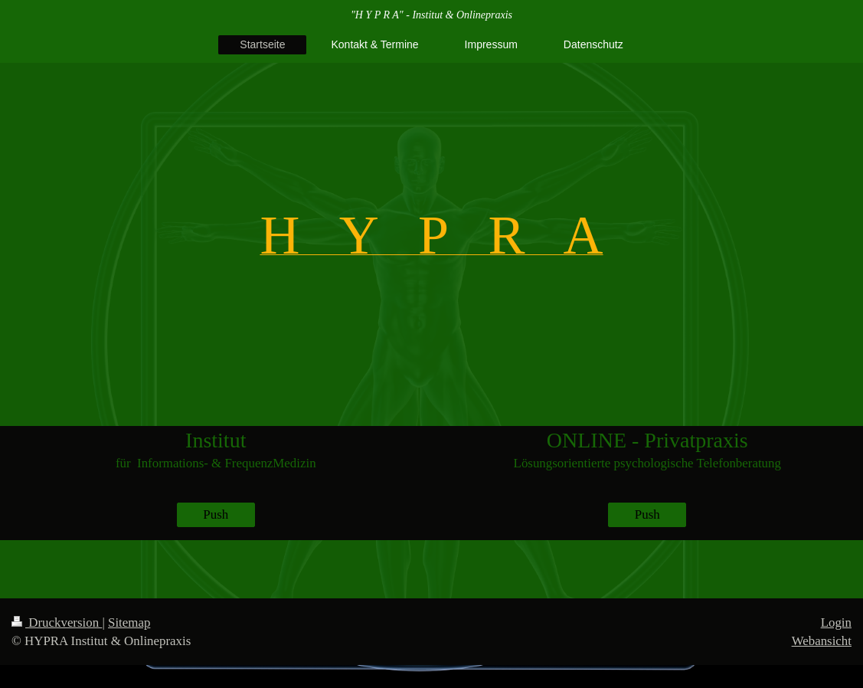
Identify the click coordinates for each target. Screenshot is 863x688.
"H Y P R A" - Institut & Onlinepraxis (431, 15)
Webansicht (822, 641)
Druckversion (56, 622)
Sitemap (129, 622)
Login (836, 622)
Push (215, 514)
